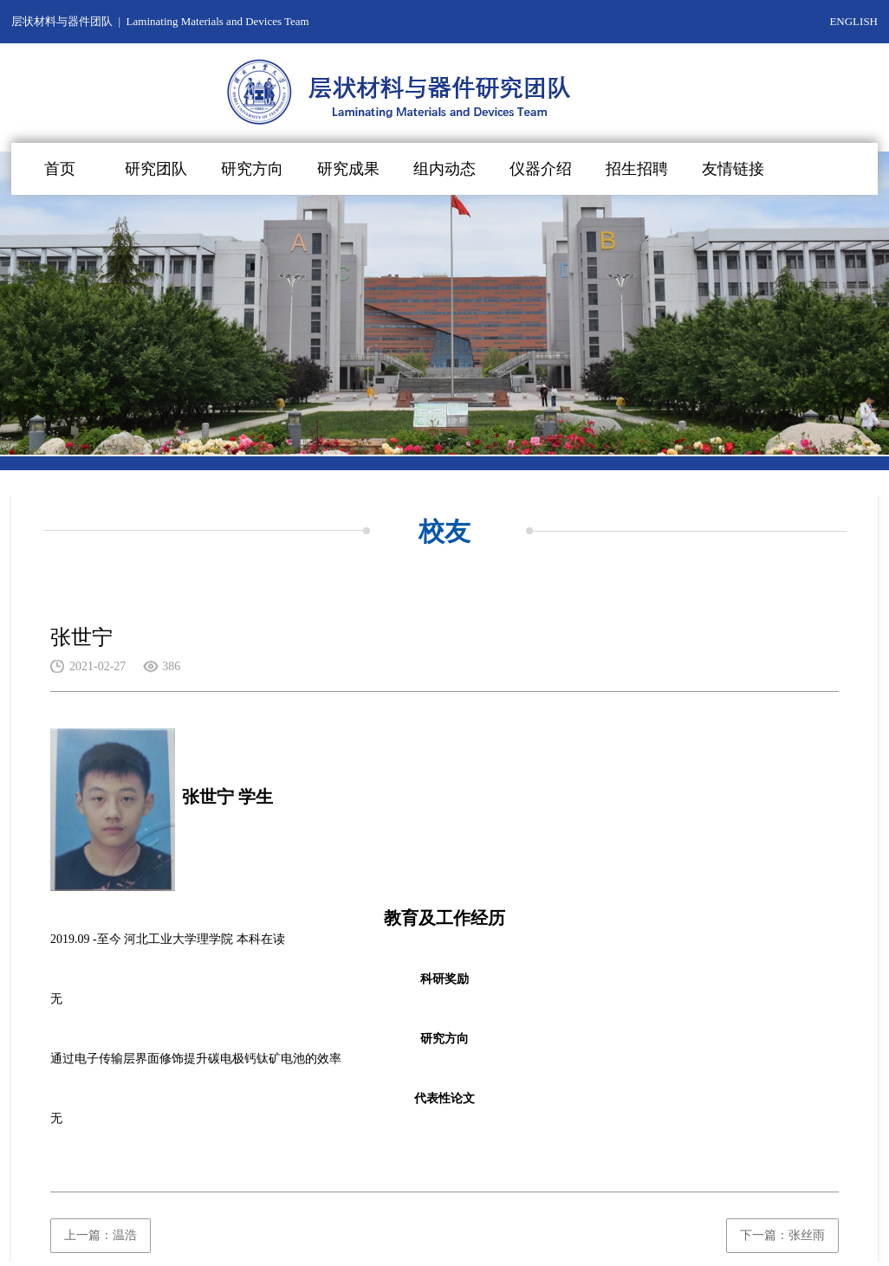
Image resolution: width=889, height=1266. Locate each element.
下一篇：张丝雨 (782, 1235)
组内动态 (444, 169)
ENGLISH (853, 21)
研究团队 (156, 169)
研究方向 (252, 169)
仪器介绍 (540, 169)
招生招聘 (637, 169)
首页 (59, 169)
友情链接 (733, 169)
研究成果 (348, 169)
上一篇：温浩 (100, 1235)
